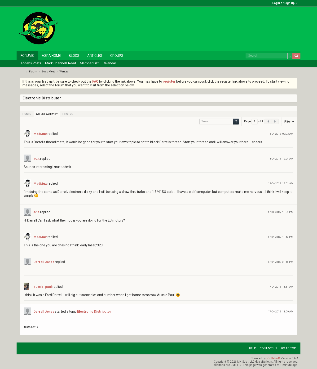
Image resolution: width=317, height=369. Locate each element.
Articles (94, 56)
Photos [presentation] (67, 114)
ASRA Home (51, 56)
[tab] (27, 114)
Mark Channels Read (60, 63)
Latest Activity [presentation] (47, 114)
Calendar (109, 63)
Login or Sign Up (285, 3)
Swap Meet (48, 71)
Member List (89, 63)
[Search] (269, 55)
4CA (37, 158)
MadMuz (40, 134)
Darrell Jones (44, 262)
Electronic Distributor (94, 311)
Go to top (288, 348)
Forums (27, 56)
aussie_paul (43, 287)
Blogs (74, 56)
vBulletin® (273, 358)
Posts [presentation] (26, 114)
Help (252, 348)
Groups (116, 56)
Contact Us (268, 348)
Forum (33, 71)
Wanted (64, 71)
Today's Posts (31, 63)
